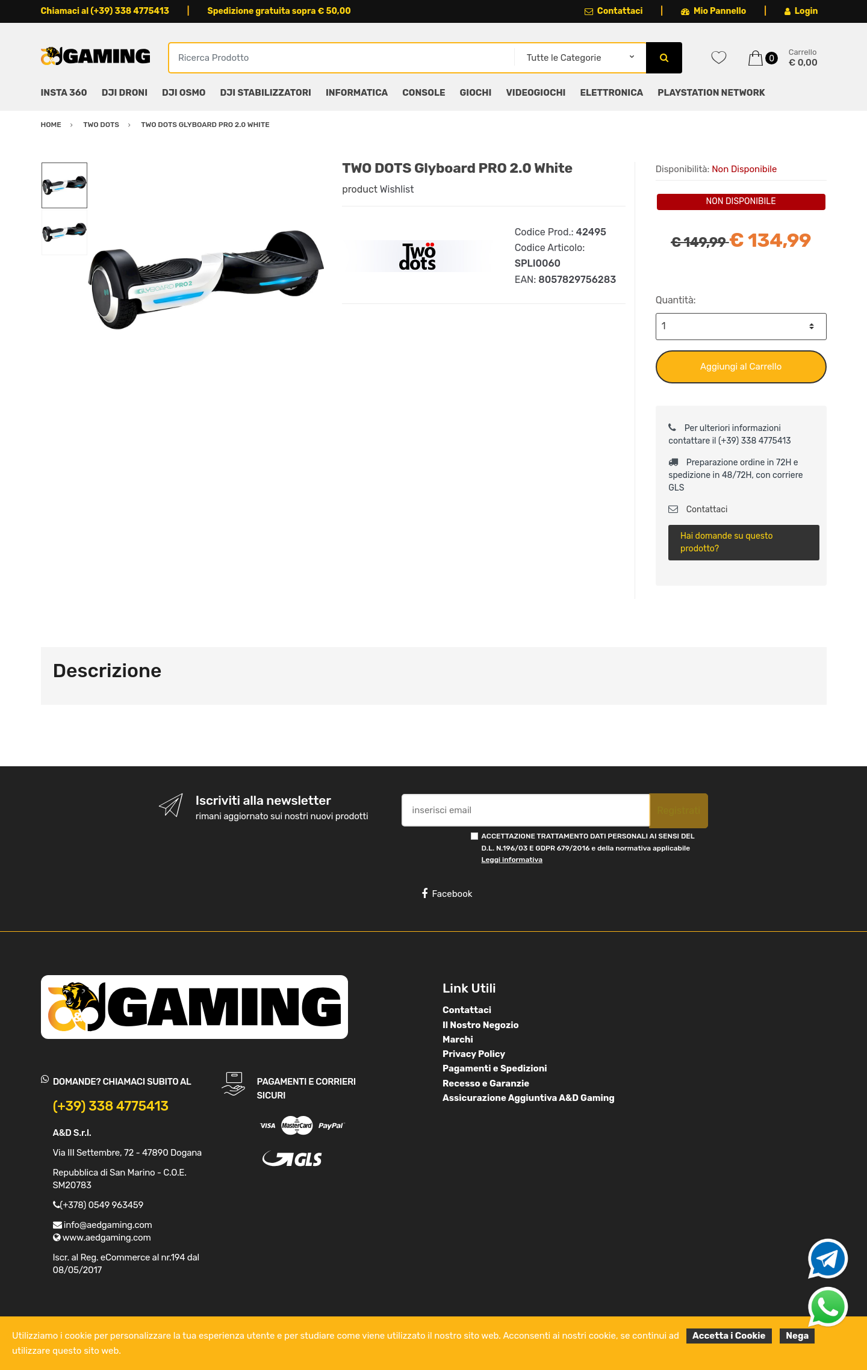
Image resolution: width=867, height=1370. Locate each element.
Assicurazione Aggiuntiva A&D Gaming (529, 1098)
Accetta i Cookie (729, 1335)
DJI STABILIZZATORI (265, 92)
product (360, 189)
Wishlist (397, 189)
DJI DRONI (125, 92)
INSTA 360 (64, 92)
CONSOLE (423, 92)
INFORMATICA (357, 92)
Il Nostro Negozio (481, 1025)
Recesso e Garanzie (486, 1083)
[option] (206, 280)
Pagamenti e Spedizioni (495, 1068)
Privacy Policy (474, 1054)
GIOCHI (475, 92)
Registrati (678, 810)
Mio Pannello (714, 11)
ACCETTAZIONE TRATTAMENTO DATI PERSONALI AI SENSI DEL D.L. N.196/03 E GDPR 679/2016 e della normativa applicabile (588, 848)
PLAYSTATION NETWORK (711, 92)
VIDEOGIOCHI (535, 92)
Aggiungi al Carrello (741, 366)
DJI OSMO (184, 92)
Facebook (446, 893)
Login (801, 11)
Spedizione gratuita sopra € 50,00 (278, 11)
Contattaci (614, 11)
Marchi (458, 1039)
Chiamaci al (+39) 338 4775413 (105, 11)
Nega (797, 1335)
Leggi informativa (512, 859)
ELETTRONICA (611, 92)
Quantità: (676, 300)
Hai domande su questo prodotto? (726, 542)
